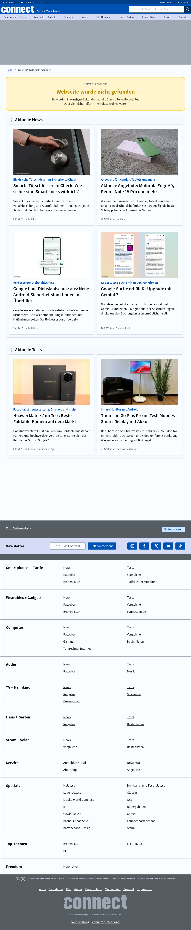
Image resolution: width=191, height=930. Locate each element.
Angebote (133, 770)
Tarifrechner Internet (77, 648)
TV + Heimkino (103, 17)
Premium (14, 866)
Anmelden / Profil (75, 763)
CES (129, 800)
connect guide (136, 612)
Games (131, 814)
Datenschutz (93, 889)
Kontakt (128, 889)
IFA (65, 807)
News (67, 567)
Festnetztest (27, 2)
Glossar (132, 792)
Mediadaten (113, 889)
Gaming (68, 641)
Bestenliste (9, 2)
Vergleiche (134, 575)
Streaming (134, 694)
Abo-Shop (70, 770)
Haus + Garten (126, 17)
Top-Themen (16, 844)
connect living (80, 922)
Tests (130, 567)
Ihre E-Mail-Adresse (68, 546)
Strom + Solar (148, 17)
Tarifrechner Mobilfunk (142, 582)
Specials (13, 785)
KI (41, 2)
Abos (42, 889)
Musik (131, 671)
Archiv (131, 828)
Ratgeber (69, 575)
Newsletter (165, 2)
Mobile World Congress (78, 800)
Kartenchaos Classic (76, 828)
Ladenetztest (72, 792)
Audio (85, 17)
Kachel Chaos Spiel (76, 821)
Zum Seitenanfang (18, 528)
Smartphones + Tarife (15, 17)
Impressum (144, 889)
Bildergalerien (136, 807)
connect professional (106, 922)
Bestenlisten (71, 582)
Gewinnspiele (72, 814)
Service (167, 17)
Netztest (69, 785)
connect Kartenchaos (141, 821)
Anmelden (183, 2)
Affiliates (54, 878)
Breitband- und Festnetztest (146, 785)
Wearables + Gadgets (45, 17)
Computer (69, 17)
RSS (68, 889)
